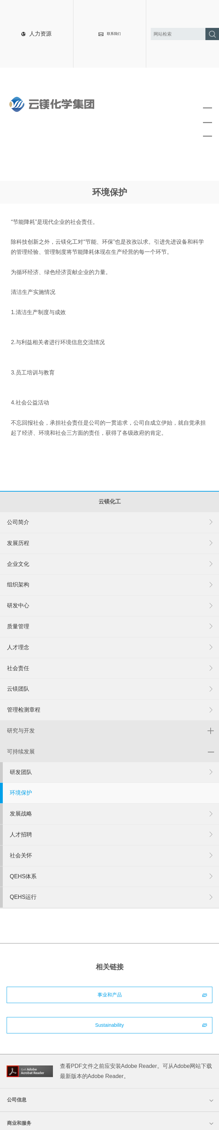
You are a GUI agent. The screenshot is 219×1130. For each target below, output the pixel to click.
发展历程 (110, 543)
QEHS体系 (112, 876)
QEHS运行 (112, 897)
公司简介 (110, 522)
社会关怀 (112, 855)
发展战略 (112, 814)
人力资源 (36, 33)
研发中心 (110, 605)
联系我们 (110, 34)
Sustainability (151, 1025)
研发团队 (112, 772)
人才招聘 (112, 835)
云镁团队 (110, 689)
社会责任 (110, 668)
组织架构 (110, 585)
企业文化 (110, 564)
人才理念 (110, 647)
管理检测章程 (110, 710)
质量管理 (110, 626)
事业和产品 (152, 995)
